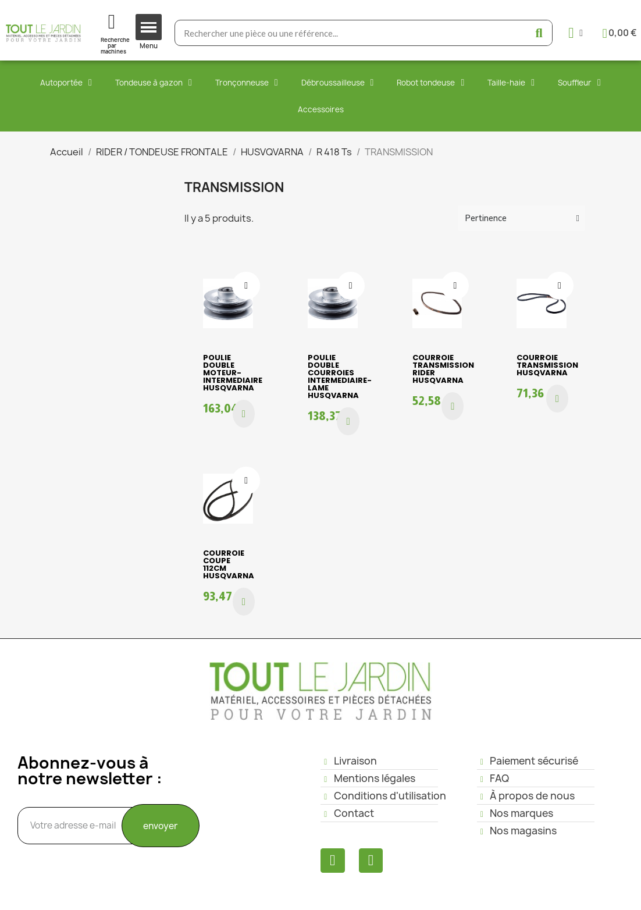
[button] (244, 414)
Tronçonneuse (246, 82)
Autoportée (66, 82)
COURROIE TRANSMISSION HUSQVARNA (547, 365)
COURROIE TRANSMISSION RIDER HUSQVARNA (443, 369)
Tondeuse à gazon (153, 82)
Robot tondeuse (430, 82)
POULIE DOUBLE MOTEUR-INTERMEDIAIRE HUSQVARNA (232, 372)
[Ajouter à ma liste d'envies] (246, 286)
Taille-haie (511, 82)
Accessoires (321, 109)
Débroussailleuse (337, 82)
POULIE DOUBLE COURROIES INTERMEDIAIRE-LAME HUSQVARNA (340, 376)
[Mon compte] (575, 33)
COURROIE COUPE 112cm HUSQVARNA (228, 564)
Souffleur (579, 82)
